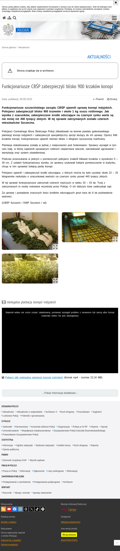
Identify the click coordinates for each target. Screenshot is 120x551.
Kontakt (6, 487)
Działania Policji (10, 406)
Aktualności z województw (29, 412)
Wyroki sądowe (37, 460)
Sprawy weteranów (42, 493)
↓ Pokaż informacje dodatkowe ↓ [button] (60, 393)
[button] (114, 18)
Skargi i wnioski (22, 493)
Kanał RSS (3, 509)
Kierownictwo (21, 426)
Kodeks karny (64, 445)
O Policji (6, 421)
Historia (94, 426)
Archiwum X (51, 412)
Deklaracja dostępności (70, 521)
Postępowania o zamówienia (16, 482)
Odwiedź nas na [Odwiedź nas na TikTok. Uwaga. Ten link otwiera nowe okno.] (37, 509)
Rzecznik (7, 493)
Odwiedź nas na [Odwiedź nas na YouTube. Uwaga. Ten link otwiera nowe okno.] (9, 509)
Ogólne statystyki (24, 445)
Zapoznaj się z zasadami (11, 540)
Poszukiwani (83, 412)
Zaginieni (97, 412)
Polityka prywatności (9, 544)
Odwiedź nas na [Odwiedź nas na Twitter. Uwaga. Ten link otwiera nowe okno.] (31, 509)
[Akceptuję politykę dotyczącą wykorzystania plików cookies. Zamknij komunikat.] (115, 2)
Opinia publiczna (11, 449)
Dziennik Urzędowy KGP (15, 460)
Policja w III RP (80, 426)
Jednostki (7, 426)
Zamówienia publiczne (13, 476)
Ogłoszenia (38, 471)
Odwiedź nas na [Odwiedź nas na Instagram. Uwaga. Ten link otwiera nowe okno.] (20, 509)
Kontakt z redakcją (8, 521)
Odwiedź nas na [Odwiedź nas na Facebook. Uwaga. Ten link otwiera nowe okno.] (14, 509)
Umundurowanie (11, 430)
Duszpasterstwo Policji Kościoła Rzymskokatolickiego (79, 430)
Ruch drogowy (67, 412)
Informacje (8, 445)
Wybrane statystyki (45, 445)
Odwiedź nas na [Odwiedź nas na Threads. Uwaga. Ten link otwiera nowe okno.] (25, 509)
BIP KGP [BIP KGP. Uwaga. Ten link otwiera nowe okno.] (73, 509)
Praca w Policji (9, 465)
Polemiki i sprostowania (32, 416)
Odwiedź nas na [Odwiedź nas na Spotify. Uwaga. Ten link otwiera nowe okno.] (42, 509)
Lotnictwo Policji (10, 416)
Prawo (5, 454)
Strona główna (9, 47)
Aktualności (24, 47)
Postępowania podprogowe (47, 482)
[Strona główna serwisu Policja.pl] (4, 18)
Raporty (94, 445)
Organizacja (64, 426)
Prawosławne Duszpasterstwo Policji (20, 434)
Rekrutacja (72, 471)
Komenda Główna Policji (43, 426)
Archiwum (68, 482)
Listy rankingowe (56, 471)
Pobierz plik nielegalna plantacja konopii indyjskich (34, 377)
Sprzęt (104, 426)
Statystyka (7, 439)
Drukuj (112, 99)
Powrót (98, 99)
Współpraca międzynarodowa (36, 430)
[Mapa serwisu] (9, 18)
